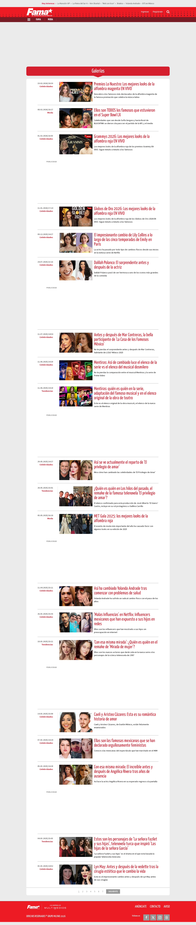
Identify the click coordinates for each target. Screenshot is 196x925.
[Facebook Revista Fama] (146, 917)
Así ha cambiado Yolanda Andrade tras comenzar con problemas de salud (120, 590)
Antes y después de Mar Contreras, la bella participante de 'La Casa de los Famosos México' (123, 339)
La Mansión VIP (63, 3)
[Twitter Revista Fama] (153, 917)
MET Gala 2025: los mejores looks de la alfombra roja (121, 518)
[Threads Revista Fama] (167, 917)
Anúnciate (141, 906)
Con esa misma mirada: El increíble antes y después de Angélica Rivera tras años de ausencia (123, 771)
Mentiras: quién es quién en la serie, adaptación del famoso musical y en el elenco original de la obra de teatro (125, 393)
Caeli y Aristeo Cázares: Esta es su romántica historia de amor (125, 716)
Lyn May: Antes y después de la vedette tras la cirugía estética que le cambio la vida (126, 869)
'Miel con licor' (108, 3)
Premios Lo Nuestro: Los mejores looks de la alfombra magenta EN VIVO (124, 86)
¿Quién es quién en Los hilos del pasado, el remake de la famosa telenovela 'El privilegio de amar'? (124, 493)
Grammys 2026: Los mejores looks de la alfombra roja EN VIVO (122, 139)
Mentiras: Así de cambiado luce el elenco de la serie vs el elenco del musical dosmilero (125, 364)
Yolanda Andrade (133, 3)
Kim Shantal (95, 3)
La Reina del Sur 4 (80, 3)
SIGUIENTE (113, 891)
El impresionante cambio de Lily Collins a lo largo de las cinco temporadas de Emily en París (123, 239)
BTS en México (148, 3)
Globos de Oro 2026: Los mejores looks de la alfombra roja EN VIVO (124, 211)
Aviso (167, 906)
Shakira (120, 3)
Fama (38, 19)
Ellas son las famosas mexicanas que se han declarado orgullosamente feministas (124, 743)
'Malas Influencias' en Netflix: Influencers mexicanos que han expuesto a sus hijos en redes (124, 619)
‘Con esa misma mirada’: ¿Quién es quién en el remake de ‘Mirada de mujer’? (125, 644)
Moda (50, 19)
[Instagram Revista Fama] (160, 917)
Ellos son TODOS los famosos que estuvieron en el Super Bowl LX (124, 112)
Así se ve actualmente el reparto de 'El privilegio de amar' (120, 464)
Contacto (155, 906)
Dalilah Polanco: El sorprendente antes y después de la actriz (121, 265)
